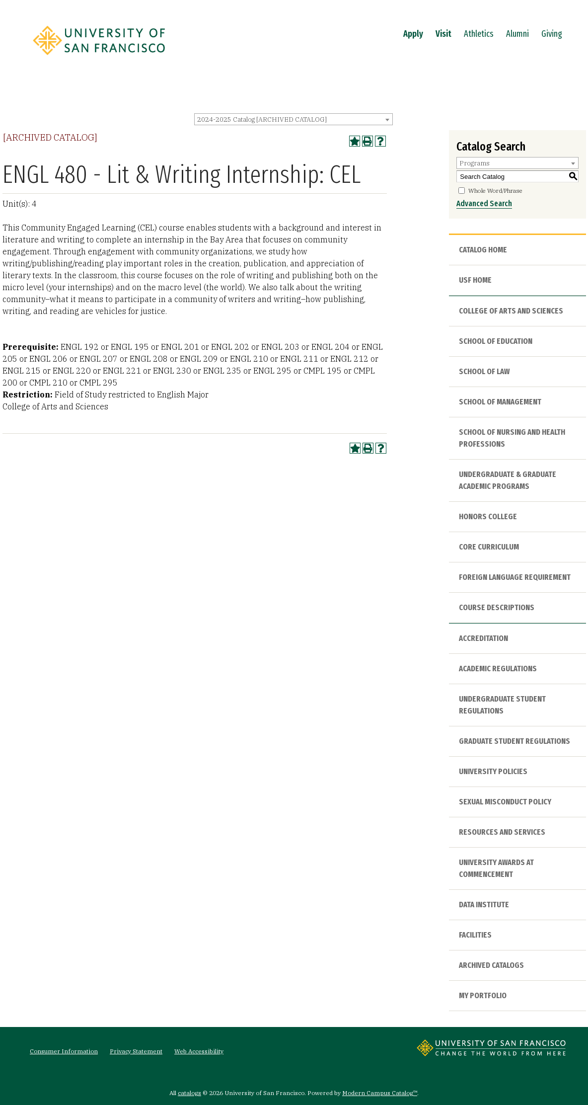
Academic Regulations (498, 668)
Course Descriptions (496, 607)
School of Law (484, 371)
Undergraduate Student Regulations (502, 704)
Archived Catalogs (491, 965)
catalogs (189, 1093)
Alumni (517, 33)
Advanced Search (484, 203)
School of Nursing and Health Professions (512, 438)
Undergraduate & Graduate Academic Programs (507, 480)
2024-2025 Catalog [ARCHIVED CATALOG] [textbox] (262, 119)
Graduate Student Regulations (514, 741)
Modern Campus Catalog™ (379, 1093)
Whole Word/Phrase (495, 190)
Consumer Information (64, 1051)
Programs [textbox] (474, 163)
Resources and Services (502, 832)
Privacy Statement (136, 1051)
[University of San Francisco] (98, 58)
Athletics (479, 33)
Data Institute (484, 904)
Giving (551, 33)
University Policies (493, 771)
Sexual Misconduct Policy (505, 801)
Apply (413, 33)
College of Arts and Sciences (511, 311)
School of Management (500, 401)
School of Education (495, 341)
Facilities (475, 935)
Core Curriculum (489, 547)
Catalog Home (483, 249)
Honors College (488, 516)
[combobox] (293, 119)
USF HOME (475, 280)
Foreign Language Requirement (515, 577)
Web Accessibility (198, 1051)
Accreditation (483, 638)
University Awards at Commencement (496, 868)
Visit (443, 33)
